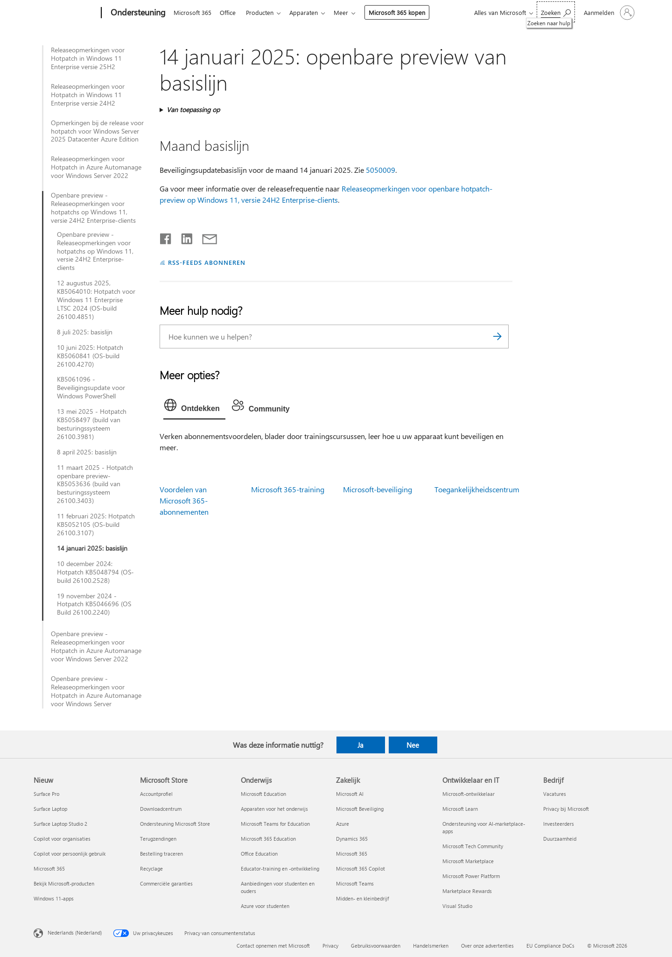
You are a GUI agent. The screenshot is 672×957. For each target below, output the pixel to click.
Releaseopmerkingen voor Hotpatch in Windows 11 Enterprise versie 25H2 (88, 58)
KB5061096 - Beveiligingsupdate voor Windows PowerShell (91, 387)
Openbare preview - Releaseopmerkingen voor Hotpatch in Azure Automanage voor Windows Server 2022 (96, 646)
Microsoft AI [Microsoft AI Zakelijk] (350, 793)
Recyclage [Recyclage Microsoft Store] (151, 868)
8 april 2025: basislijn (87, 452)
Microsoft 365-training (287, 489)
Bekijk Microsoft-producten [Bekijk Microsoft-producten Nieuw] (64, 883)
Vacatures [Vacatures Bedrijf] (554, 793)
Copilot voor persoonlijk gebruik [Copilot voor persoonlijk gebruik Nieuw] (69, 853)
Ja (360, 745)
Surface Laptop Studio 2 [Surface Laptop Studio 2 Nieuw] (60, 823)
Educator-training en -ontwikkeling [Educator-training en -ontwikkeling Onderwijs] (280, 868)
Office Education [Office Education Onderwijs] (259, 853)
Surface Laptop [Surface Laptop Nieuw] (50, 808)
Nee (412, 745)
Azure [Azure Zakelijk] (342, 823)
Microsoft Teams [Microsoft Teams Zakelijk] (355, 883)
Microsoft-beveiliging (377, 489)
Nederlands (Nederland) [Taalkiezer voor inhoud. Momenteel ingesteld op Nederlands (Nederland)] (75, 932)
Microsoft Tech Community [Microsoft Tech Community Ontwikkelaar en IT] (472, 846)
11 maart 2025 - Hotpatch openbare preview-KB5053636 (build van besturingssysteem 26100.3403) (95, 484)
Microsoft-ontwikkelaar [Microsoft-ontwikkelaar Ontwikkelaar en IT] (468, 793)
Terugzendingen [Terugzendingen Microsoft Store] (158, 838)
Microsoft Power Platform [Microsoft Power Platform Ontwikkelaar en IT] (471, 875)
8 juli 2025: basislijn (84, 332)
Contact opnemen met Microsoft (273, 945)
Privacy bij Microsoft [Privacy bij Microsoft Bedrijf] (566, 808)
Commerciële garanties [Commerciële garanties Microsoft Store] (166, 883)
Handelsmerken (430, 945)
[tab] (194, 407)
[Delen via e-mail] (205, 237)
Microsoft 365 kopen (404, 12)
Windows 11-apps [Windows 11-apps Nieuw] (54, 898)
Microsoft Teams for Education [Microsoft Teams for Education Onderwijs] (275, 823)
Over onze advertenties (487, 945)
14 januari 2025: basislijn (92, 548)
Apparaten (309, 12)
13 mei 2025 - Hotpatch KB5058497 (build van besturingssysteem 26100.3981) (91, 424)
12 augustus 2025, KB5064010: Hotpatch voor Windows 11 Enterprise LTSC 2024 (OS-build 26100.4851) (96, 300)
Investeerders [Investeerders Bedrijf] (558, 823)
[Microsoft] (66, 13)
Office (230, 12)
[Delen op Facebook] (166, 237)
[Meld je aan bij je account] (608, 12)
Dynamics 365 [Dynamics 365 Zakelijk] (352, 838)
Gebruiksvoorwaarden (375, 945)
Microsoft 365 (192, 12)
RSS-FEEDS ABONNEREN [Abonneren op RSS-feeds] (206, 262)
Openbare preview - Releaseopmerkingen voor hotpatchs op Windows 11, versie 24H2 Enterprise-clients (93, 208)
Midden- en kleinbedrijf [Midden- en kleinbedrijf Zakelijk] (362, 898)
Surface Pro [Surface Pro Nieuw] (46, 793)
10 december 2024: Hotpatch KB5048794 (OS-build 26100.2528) (95, 572)
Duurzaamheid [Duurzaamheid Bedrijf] (559, 838)
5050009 (380, 170)
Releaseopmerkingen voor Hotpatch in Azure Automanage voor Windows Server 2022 (96, 167)
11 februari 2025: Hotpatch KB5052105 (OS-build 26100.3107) (96, 524)
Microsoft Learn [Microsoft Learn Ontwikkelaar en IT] (460, 808)
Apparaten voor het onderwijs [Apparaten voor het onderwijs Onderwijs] (274, 808)
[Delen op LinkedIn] (183, 237)
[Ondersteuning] (137, 13)
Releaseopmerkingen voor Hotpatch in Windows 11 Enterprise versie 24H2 (88, 94)
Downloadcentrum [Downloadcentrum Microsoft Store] (161, 808)
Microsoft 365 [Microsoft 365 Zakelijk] (351, 853)
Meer (348, 12)
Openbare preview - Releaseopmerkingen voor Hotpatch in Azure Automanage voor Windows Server (96, 691)
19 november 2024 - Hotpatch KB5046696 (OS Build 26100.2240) (94, 604)
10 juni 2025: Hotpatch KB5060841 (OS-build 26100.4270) (90, 356)
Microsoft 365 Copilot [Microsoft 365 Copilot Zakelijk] (360, 868)
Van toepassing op (193, 109)
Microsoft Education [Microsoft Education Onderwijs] (263, 793)
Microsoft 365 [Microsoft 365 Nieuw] (49, 868)
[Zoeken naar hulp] (556, 11)
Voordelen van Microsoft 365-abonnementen (184, 500)
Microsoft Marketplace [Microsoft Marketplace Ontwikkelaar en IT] (468, 861)
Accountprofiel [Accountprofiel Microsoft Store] (156, 793)
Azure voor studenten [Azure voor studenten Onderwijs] (265, 905)
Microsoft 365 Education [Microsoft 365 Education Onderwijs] (268, 838)
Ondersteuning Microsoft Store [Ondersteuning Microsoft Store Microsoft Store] (175, 823)
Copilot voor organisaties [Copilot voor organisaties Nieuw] (62, 838)
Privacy (330, 945)
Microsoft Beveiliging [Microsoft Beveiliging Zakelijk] (360, 808)
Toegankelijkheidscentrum (476, 489)
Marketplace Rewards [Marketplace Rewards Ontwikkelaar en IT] (467, 890)
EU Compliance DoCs (550, 945)
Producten (263, 12)
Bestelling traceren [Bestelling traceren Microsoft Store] (161, 853)
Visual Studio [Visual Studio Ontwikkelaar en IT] (457, 905)
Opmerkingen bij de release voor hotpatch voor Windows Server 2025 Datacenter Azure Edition (97, 131)
